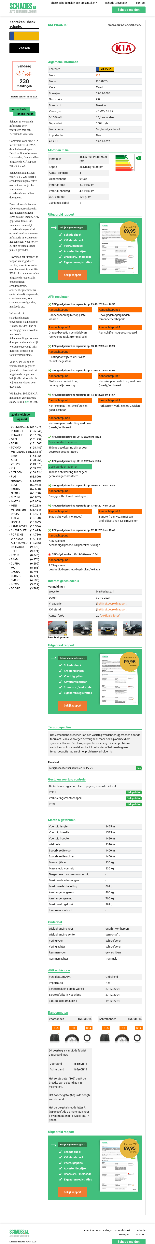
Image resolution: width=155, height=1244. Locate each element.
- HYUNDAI (24, 481)
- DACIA (24, 514)
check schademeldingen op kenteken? (74, 2)
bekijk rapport (72, 275)
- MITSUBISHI (24, 510)
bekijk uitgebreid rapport (112, 603)
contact (141, 2)
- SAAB (24, 559)
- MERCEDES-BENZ (24, 452)
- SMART (24, 580)
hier (27, 401)
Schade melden (129, 10)
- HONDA (24, 522)
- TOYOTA (24, 448)
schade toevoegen (116, 2)
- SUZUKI (24, 497)
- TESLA (24, 518)
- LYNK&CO (24, 539)
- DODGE (24, 588)
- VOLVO (24, 464)
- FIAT (24, 477)
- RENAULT (24, 435)
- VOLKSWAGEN (24, 427)
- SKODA (24, 489)
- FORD (24, 443)
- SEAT (24, 485)
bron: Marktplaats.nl (58, 637)
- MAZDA (24, 501)
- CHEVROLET (24, 530)
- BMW (24, 456)
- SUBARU (24, 576)
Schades (23, 7)
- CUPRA (24, 564)
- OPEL (24, 439)
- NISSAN (24, 493)
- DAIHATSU (24, 547)
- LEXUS (24, 555)
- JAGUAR (24, 572)
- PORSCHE (24, 535)
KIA (98, 75)
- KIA (24, 468)
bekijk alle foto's (110, 615)
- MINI (24, 506)
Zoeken (24, 48)
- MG (24, 568)
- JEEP (24, 551)
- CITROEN (24, 472)
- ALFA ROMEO (24, 543)
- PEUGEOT (24, 431)
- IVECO (24, 584)
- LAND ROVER (24, 526)
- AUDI (24, 460)
